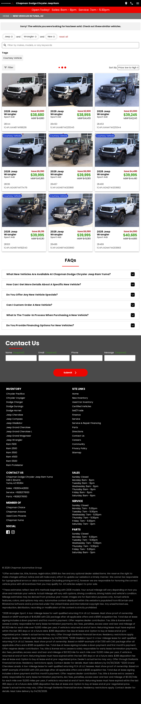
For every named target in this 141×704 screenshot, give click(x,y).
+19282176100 (22, 492)
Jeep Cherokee (14, 414)
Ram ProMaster (14, 465)
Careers (76, 440)
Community (78, 444)
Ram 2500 (11, 448)
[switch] (137, 3)
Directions (77, 431)
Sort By (113, 67)
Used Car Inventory (82, 402)
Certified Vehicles (81, 406)
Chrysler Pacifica (15, 393)
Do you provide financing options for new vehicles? (70, 325)
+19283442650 (21, 488)
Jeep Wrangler (14, 440)
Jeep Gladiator (14, 423)
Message (115, 352)
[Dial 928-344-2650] (131, 3)
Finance (76, 414)
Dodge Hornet (13, 410)
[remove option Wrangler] (30, 37)
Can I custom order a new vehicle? (70, 305)
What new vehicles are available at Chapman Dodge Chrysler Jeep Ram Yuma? (70, 274)
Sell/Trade (77, 410)
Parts (75, 427)
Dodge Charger (14, 402)
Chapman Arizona (16, 511)
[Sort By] (128, 67)
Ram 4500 (11, 456)
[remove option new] (51, 37)
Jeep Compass (14, 419)
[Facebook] (8, 532)
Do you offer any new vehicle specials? (70, 295)
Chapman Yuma (15, 520)
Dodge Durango (14, 406)
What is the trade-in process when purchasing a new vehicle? (70, 315)
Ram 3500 (11, 452)
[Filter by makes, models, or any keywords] (70, 45)
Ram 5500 (11, 461)
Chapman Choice (15, 507)
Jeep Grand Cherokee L (19, 431)
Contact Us (78, 435)
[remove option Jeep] (8, 37)
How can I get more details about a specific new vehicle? (70, 284)
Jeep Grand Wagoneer (18, 435)
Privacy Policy (79, 448)
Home (6, 16)
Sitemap (76, 452)
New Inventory (80, 398)
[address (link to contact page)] (126, 3)
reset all (63, 36)
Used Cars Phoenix (16, 515)
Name (15, 352)
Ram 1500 (11, 444)
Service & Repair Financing (86, 423)
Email (47, 352)
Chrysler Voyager (15, 398)
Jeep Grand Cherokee (18, 427)
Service (76, 419)
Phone (74, 352)
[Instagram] (13, 532)
